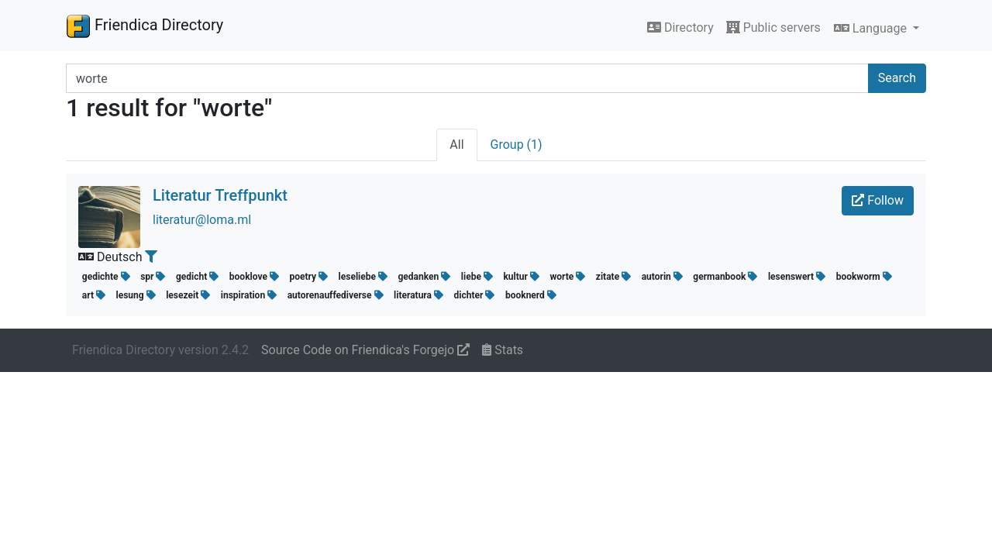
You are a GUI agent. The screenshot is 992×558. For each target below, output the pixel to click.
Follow (878, 200)
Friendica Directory (144, 25)
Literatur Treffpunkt (220, 195)
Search (897, 78)
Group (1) (516, 144)
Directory (680, 27)
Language (872, 28)
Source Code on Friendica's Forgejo (365, 350)
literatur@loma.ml (202, 219)
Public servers (773, 27)
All (456, 144)
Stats (502, 350)
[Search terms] (467, 78)
